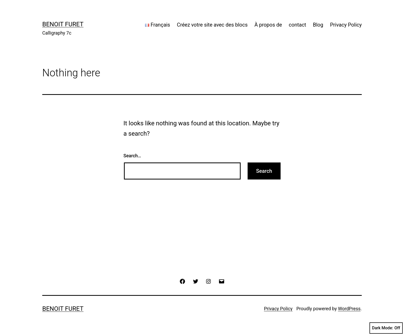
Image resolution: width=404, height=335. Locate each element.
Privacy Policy (346, 25)
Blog (318, 25)
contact (297, 25)
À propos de (268, 25)
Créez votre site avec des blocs (212, 25)
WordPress (349, 308)
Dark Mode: (386, 328)
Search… (132, 155)
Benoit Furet (62, 24)
